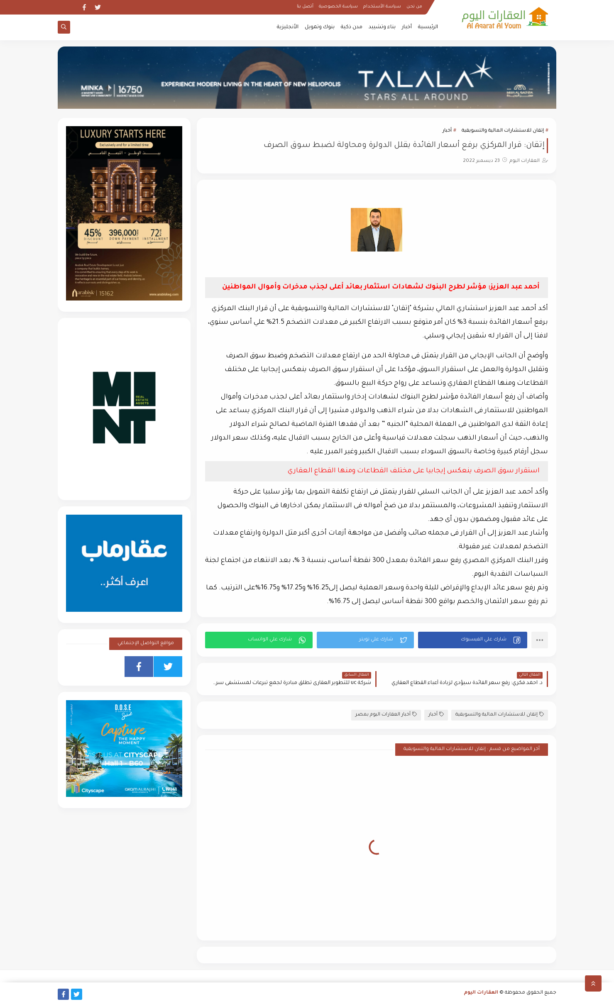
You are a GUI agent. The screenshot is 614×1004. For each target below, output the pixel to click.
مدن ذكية (351, 27)
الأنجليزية (287, 27)
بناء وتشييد (382, 27)
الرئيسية (428, 27)
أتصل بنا (305, 6)
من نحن (414, 6)
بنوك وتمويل (320, 27)
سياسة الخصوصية (338, 6)
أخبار (407, 27)
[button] (472, 640)
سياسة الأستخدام (382, 6)
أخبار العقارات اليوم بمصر (386, 714)
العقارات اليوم (481, 993)
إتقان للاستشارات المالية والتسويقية (503, 131)
